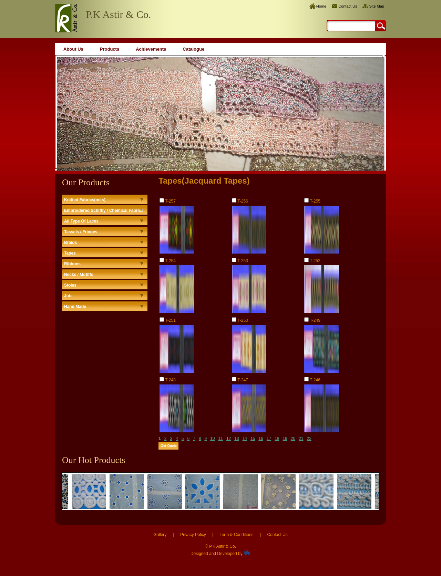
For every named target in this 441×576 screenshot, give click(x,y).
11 (220, 438)
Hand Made (75, 306)
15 (252, 438)
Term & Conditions (237, 534)
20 (293, 438)
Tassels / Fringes (81, 231)
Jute (68, 296)
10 (212, 438)
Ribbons (72, 263)
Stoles (70, 285)
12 (228, 438)
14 (245, 438)
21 (301, 438)
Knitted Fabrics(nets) (84, 199)
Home (321, 6)
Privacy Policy (193, 534)
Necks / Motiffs (78, 274)
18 (277, 438)
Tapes (70, 253)
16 (260, 438)
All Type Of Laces (81, 221)
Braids (70, 242)
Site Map (376, 6)
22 (309, 438)
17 (269, 438)
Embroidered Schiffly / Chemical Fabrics (103, 210)
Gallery (159, 534)
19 (285, 438)
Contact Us (347, 6)
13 (236, 438)
